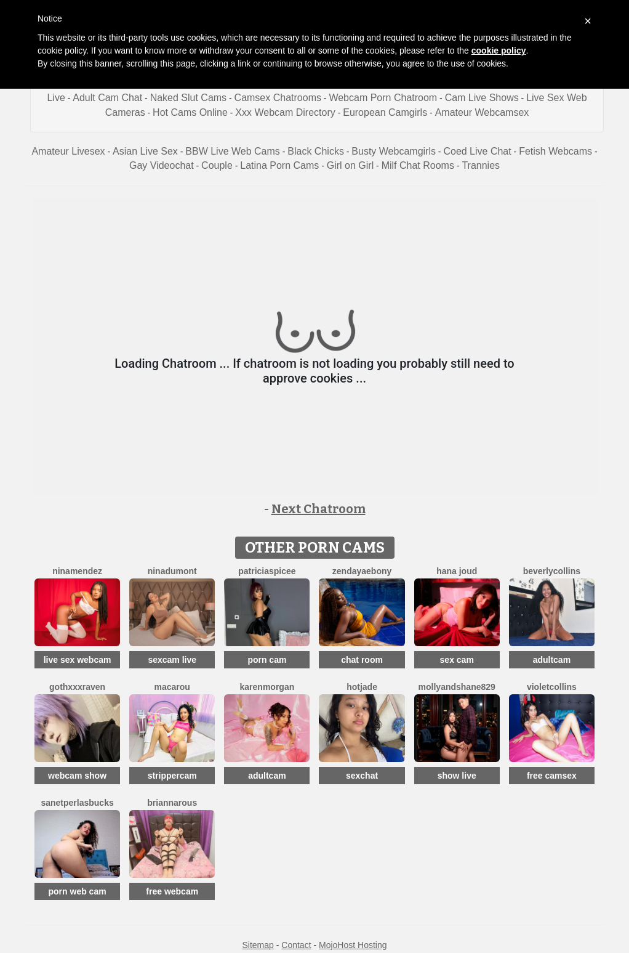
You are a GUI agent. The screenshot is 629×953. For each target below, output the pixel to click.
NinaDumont (172, 571)
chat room (362, 660)
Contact (296, 945)
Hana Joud (456, 571)
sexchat (362, 776)
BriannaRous (172, 803)
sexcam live (172, 660)
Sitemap (257, 945)
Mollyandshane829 (457, 687)
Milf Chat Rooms (418, 165)
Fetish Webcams (555, 151)
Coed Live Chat (477, 151)
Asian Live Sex (145, 151)
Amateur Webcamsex (482, 112)
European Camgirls (385, 112)
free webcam (172, 891)
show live (457, 776)
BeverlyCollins (551, 571)
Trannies (481, 165)
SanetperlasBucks (77, 803)
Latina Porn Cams (279, 165)
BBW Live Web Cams (232, 151)
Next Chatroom (318, 508)
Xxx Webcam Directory (285, 112)
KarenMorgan (267, 687)
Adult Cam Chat (107, 97)
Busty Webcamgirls (393, 151)
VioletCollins (552, 687)
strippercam (172, 776)
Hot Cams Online (190, 112)
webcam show (77, 776)
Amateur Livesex (68, 151)
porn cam (266, 660)
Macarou (172, 687)
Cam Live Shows (482, 97)
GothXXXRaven (77, 687)
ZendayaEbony (361, 571)
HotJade (362, 687)
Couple (217, 165)
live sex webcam (77, 660)
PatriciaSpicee (266, 571)
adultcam (552, 660)
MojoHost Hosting (353, 945)
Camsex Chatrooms (277, 97)
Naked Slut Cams (188, 97)
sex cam (457, 660)
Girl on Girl (350, 165)
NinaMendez (77, 571)
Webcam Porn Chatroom (383, 97)
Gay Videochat (161, 165)
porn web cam (77, 891)
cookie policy (498, 50)
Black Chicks (315, 151)
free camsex (552, 776)
